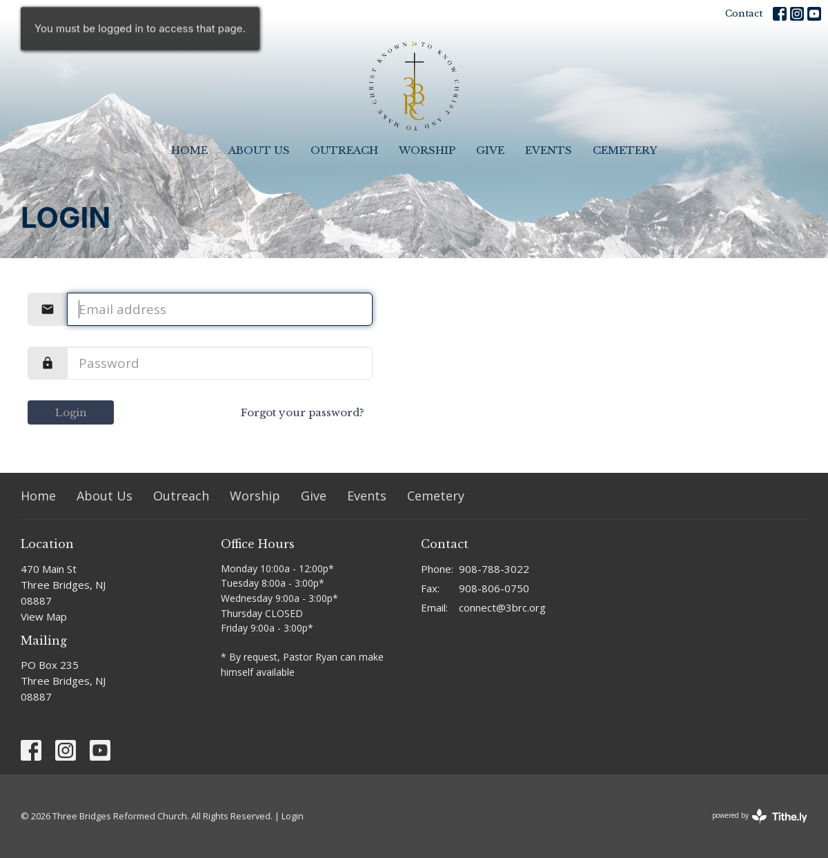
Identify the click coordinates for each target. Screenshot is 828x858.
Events (548, 150)
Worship (427, 150)
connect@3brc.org (502, 607)
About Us (259, 150)
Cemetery (625, 150)
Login (71, 412)
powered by (759, 816)
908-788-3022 (494, 569)
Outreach (344, 150)
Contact (743, 13)
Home (189, 150)
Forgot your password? (302, 412)
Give (490, 150)
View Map (44, 616)
